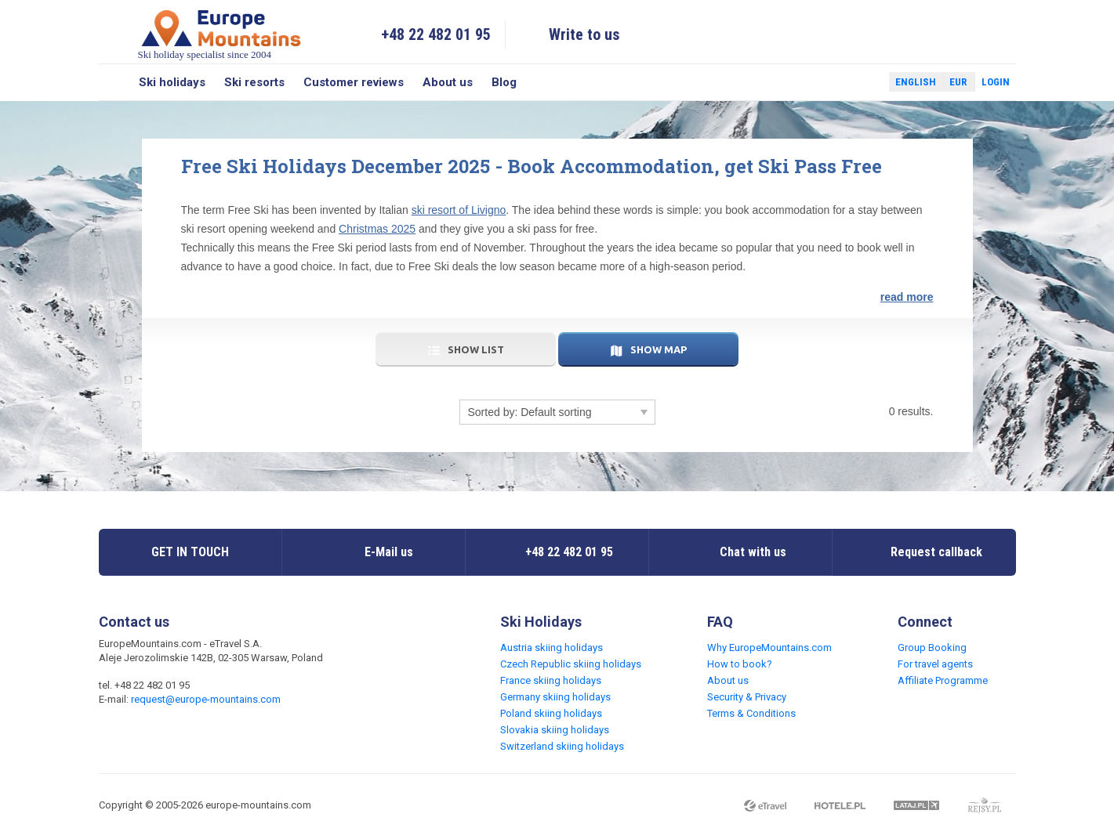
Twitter (862, 82)
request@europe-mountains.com (206, 699)
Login (996, 82)
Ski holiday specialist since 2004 (221, 34)
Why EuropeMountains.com (769, 647)
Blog (504, 82)
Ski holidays (172, 82)
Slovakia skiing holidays (554, 730)
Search (114, 82)
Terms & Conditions (751, 713)
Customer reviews (353, 82)
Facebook (839, 82)
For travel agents (935, 664)
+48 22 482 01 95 (436, 34)
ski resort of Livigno (459, 210)
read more (907, 297)
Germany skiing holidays (555, 697)
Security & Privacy (746, 697)
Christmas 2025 (377, 228)
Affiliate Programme (943, 680)
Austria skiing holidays (551, 647)
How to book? (739, 664)
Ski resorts (254, 82)
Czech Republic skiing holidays (570, 664)
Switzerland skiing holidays (562, 746)
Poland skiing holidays (551, 713)
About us (448, 82)
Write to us (584, 34)
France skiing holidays (550, 680)
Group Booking (932, 647)
